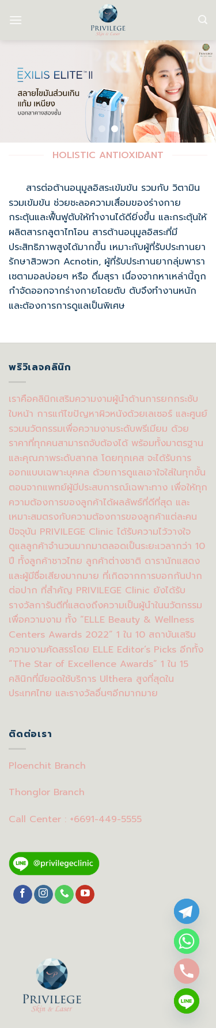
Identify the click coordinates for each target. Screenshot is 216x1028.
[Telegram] (186, 911)
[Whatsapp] (186, 941)
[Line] (186, 1001)
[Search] (202, 20)
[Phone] (186, 971)
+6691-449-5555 (106, 819)
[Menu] (15, 20)
